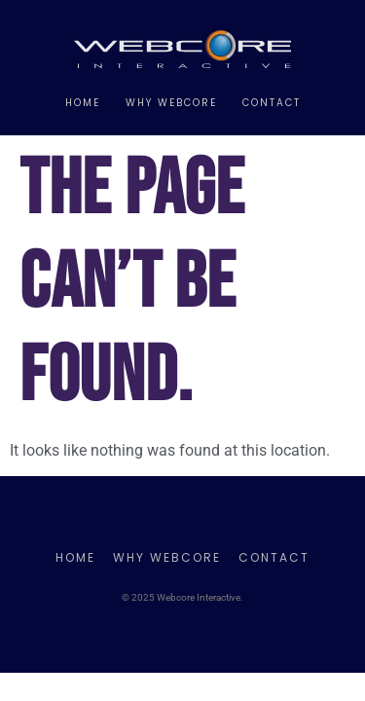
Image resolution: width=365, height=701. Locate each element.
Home (82, 102)
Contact (271, 102)
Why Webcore (171, 102)
